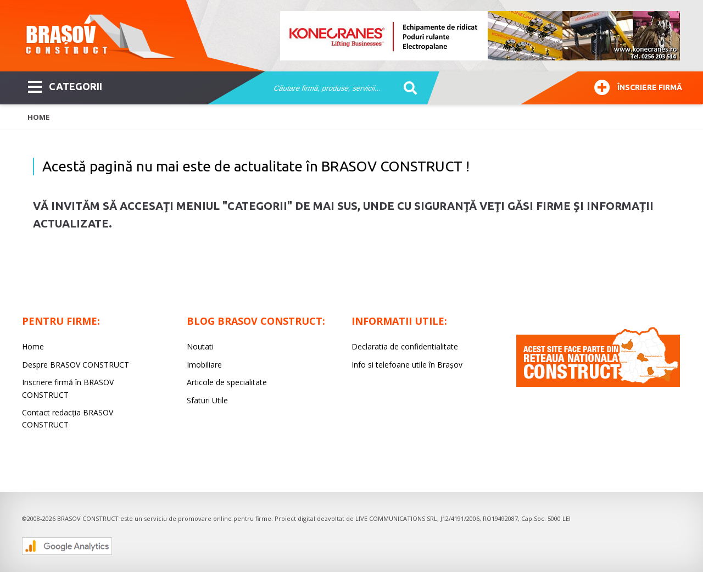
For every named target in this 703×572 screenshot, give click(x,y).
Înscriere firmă (638, 86)
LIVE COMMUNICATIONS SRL (396, 518)
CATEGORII (65, 85)
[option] (480, 35)
